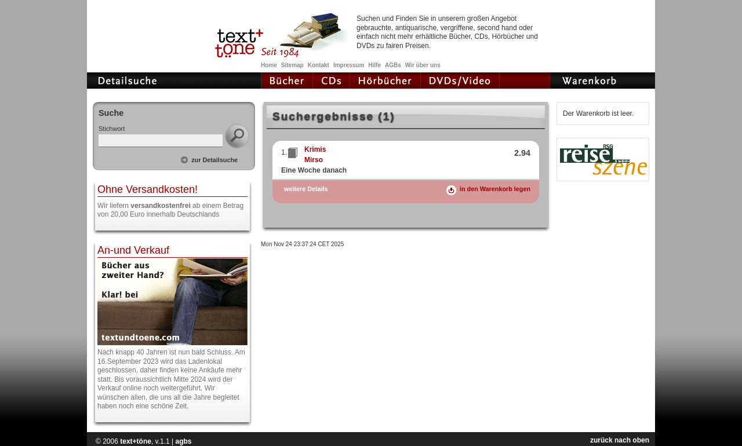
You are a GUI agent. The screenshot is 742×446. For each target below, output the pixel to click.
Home (269, 65)
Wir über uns (423, 65)
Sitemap (292, 65)
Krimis (315, 149)
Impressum (348, 65)
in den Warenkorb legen (495, 188)
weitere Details (306, 189)
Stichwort (112, 128)
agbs (183, 441)
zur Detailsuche (214, 159)
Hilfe (374, 65)
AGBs (393, 65)
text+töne (135, 441)
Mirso (313, 160)
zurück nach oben (619, 440)
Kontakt (318, 65)
